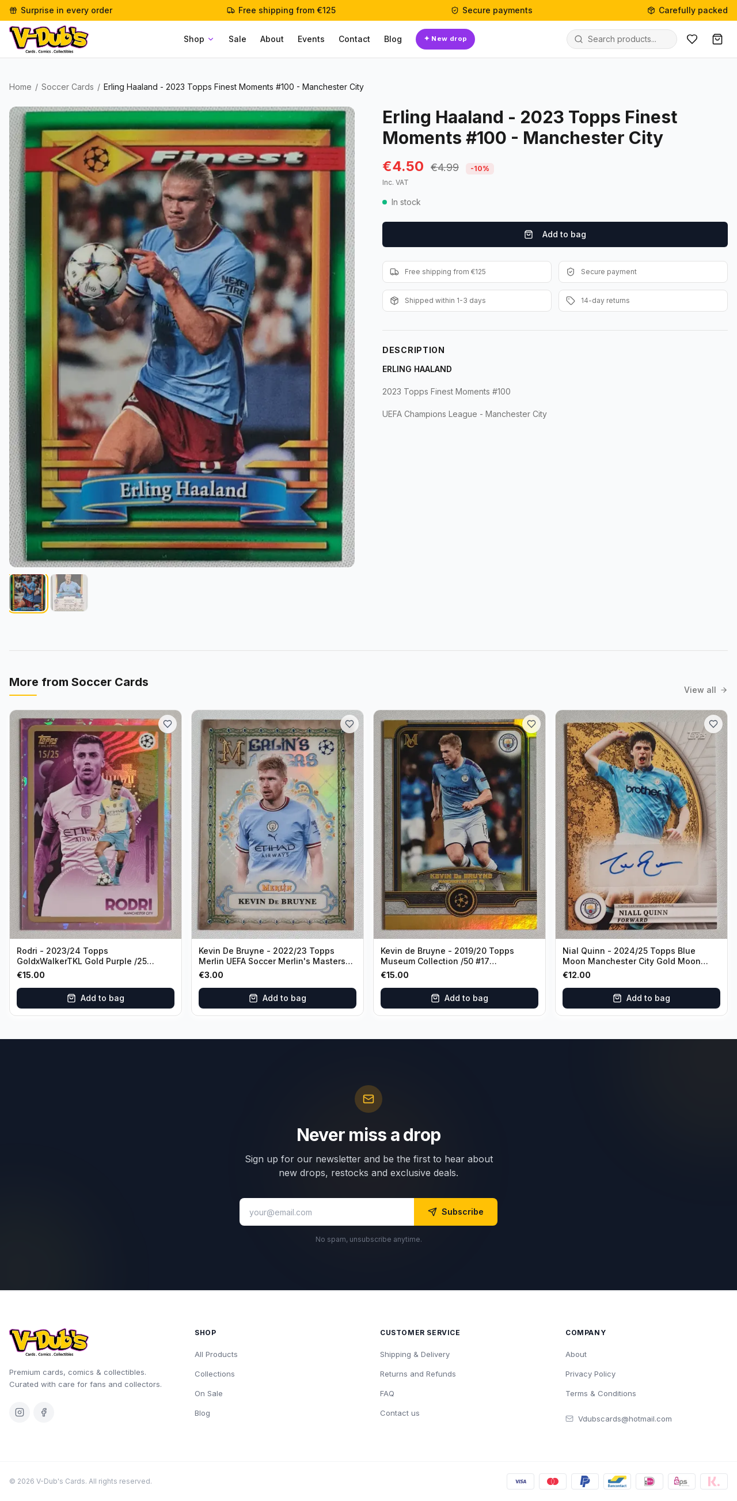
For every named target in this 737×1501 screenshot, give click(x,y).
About (272, 39)
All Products (216, 1354)
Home (20, 87)
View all (706, 690)
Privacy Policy (590, 1373)
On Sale (209, 1393)
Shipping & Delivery (415, 1354)
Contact (354, 39)
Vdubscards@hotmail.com (618, 1418)
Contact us (400, 1412)
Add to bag (555, 234)
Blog (393, 39)
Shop (199, 39)
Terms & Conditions (600, 1393)
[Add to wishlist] (167, 724)
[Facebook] (43, 1412)
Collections (215, 1373)
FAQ (387, 1393)
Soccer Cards (67, 87)
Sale (237, 39)
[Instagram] (19, 1412)
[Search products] (629, 39)
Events (311, 39)
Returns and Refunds (418, 1373)
